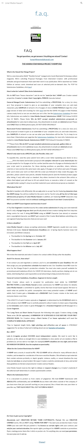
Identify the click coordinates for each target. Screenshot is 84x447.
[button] (2, 3)
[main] (42, 13)
